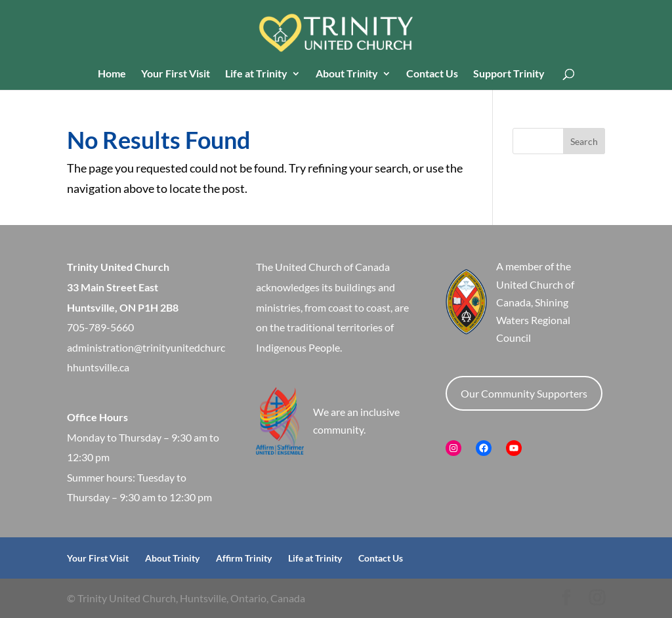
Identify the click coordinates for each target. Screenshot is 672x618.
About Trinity (347, 74)
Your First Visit (175, 74)
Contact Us (432, 74)
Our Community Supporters (524, 393)
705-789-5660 (100, 327)
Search (584, 141)
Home (112, 74)
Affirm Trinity (244, 558)
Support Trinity (509, 74)
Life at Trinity (256, 74)
